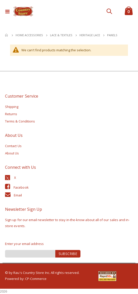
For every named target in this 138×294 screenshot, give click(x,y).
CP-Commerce (36, 278)
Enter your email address (24, 243)
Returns (11, 114)
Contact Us (13, 146)
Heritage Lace (89, 35)
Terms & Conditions (20, 121)
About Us (12, 153)
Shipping (12, 106)
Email (18, 195)
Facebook (21, 187)
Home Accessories (29, 35)
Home (7, 35)
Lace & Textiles (61, 35)
